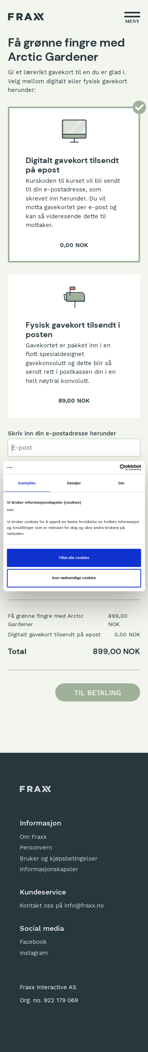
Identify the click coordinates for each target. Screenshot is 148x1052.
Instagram (34, 952)
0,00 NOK (127, 634)
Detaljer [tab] (74, 483)
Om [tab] (121, 483)
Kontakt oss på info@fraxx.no (62, 905)
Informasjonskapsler (49, 869)
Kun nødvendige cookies (74, 578)
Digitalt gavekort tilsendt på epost (54, 634)
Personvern (36, 847)
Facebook (33, 941)
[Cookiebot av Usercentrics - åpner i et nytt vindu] (107, 467)
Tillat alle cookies (74, 558)
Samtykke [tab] (27, 483)
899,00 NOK (117, 620)
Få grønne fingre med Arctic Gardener (46, 620)
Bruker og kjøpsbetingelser (58, 858)
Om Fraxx (33, 836)
